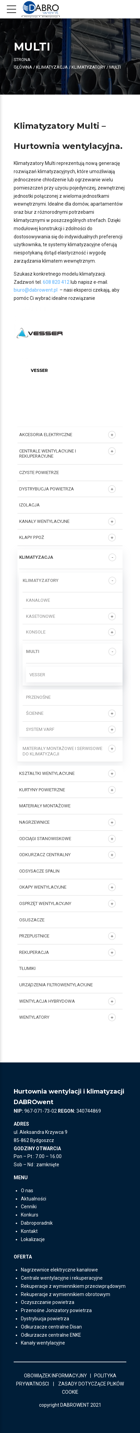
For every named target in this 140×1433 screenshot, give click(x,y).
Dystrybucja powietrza (45, 1318)
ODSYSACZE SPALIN (39, 871)
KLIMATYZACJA (52, 67)
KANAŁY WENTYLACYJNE (44, 521)
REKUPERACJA (34, 952)
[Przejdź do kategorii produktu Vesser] (39, 368)
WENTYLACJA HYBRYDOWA (47, 1001)
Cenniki (29, 1206)
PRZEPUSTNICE (34, 935)
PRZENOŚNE (38, 697)
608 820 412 (56, 282)
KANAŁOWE (38, 600)
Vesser (37, 674)
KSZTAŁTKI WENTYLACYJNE (47, 773)
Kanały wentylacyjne (43, 1343)
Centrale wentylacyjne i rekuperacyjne (47, 453)
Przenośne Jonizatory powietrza (56, 1310)
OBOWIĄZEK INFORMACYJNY (55, 1375)
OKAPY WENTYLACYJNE (42, 887)
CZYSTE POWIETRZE (39, 472)
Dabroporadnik (37, 1223)
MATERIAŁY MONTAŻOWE (45, 805)
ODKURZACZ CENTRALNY (45, 854)
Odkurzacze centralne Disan (51, 1327)
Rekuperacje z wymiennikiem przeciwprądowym (73, 1286)
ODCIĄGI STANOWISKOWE (45, 838)
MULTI (32, 651)
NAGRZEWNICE (34, 822)
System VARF (40, 729)
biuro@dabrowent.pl (36, 290)
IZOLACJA (29, 504)
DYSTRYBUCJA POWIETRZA (46, 488)
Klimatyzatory (88, 67)
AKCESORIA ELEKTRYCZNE (45, 434)
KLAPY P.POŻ (31, 537)
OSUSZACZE (31, 919)
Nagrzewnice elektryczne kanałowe (59, 1269)
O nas (27, 1190)
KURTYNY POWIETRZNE (42, 789)
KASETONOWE (40, 616)
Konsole (36, 632)
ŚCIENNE (34, 713)
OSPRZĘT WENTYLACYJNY (45, 903)
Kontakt (29, 1231)
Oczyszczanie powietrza (47, 1302)
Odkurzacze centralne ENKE (51, 1335)
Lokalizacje (33, 1239)
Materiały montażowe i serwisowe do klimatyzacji (62, 751)
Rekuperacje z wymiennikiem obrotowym (65, 1294)
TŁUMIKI (27, 968)
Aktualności (33, 1198)
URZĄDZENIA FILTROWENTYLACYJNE (56, 984)
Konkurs (29, 1215)
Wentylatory (34, 1017)
